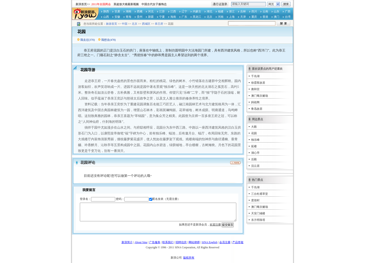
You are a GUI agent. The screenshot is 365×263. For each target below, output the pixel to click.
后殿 (254, 159)
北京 (209, 16)
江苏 (162, 11)
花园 (254, 133)
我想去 (105, 39)
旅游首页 (111, 23)
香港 (265, 16)
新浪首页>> (83, 4)
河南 (220, 16)
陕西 (106, 11)
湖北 (209, 11)
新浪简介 (127, 242)
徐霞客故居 (258, 82)
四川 (254, 11)
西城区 (146, 23)
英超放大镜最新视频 (126, 4)
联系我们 (167, 242)
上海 (232, 16)
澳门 (276, 16)
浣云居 (255, 165)
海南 (173, 16)
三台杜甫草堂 (259, 193)
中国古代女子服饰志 (154, 4)
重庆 (254, 16)
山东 (276, 11)
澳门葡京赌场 (259, 95)
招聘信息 (181, 242)
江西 (173, 11)
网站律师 (194, 242)
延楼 (254, 146)
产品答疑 (237, 242)
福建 (220, 11)
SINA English (209, 242)
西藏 (139, 11)
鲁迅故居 (256, 108)
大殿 (254, 126)
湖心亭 (255, 152)
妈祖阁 (255, 102)
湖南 (128, 11)
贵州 (139, 16)
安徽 (117, 16)
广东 (184, 16)
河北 (151, 11)
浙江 (232, 11)
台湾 (288, 16)
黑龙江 (197, 16)
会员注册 (224, 242)
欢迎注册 (215, 224)
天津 (243, 16)
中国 (124, 23)
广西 (288, 11)
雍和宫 (255, 89)
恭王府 (159, 23)
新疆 (151, 16)
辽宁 (184, 11)
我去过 (84, 39)
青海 (128, 16)
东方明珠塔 (258, 220)
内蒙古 (197, 11)
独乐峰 (255, 139)
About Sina (141, 242)
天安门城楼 (258, 213)
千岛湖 (255, 76)
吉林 (243, 11)
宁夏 (162, 16)
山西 (106, 16)
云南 (265, 11)
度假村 (255, 200)
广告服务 (154, 242)
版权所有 (188, 257)
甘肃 (117, 11)
